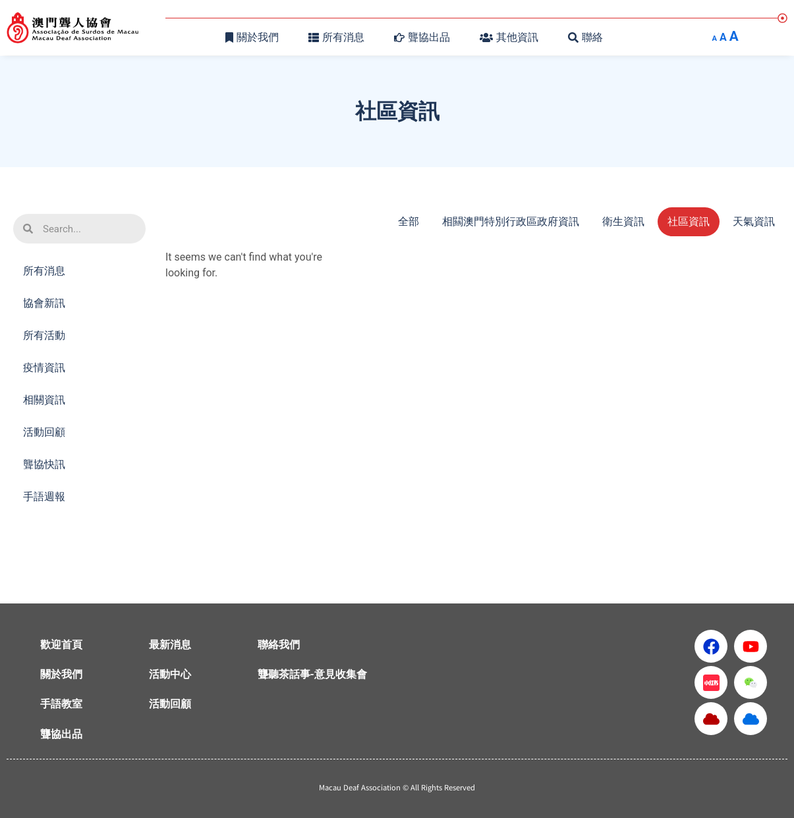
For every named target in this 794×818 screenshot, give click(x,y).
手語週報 (44, 496)
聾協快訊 (44, 464)
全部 (408, 221)
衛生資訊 (623, 221)
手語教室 (61, 704)
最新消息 (170, 644)
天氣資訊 (754, 221)
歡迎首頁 (61, 644)
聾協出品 (422, 37)
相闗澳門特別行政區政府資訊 (510, 221)
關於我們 (252, 37)
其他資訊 (509, 37)
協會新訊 (47, 303)
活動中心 (170, 674)
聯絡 (585, 37)
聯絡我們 (279, 644)
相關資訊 (47, 400)
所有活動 (47, 335)
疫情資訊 (44, 367)
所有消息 (336, 37)
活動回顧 (47, 432)
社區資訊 (688, 221)
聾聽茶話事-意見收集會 (312, 674)
